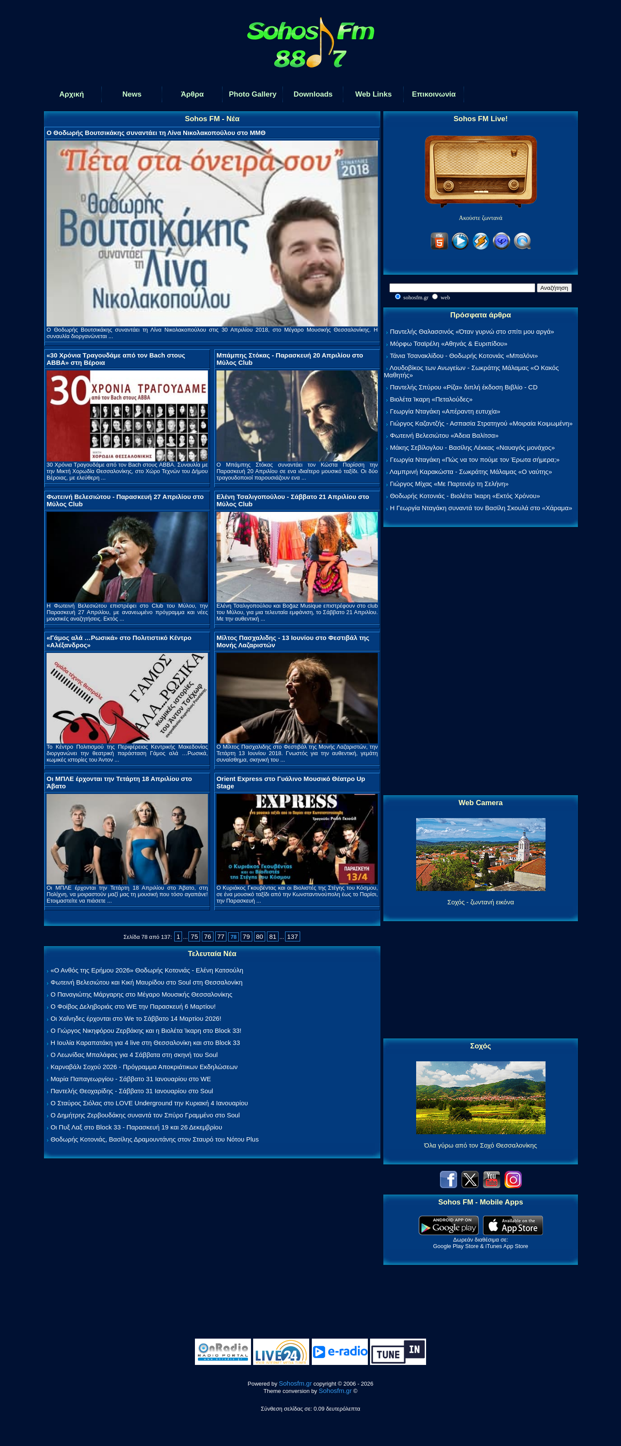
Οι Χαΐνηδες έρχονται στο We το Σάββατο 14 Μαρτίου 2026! (135, 1018)
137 (292, 936)
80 (259, 936)
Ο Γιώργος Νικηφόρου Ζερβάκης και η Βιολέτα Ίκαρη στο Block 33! (146, 1030)
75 (194, 936)
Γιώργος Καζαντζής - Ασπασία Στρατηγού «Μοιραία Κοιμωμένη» (481, 423)
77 (221, 936)
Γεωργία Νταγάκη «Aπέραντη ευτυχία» (445, 411)
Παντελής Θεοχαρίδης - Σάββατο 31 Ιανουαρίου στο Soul (131, 1091)
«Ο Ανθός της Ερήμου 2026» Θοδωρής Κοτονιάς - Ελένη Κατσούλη (146, 970)
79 (246, 936)
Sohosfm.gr (295, 1383)
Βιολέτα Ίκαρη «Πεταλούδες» (431, 399)
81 (272, 936)
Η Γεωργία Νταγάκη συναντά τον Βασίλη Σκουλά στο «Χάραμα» (481, 507)
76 (207, 936)
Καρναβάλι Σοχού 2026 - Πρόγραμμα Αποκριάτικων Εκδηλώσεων (144, 1066)
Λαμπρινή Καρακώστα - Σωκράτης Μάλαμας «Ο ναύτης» (470, 471)
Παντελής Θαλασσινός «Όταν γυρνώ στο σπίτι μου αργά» (472, 331)
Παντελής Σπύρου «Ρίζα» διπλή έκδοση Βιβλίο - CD (463, 387)
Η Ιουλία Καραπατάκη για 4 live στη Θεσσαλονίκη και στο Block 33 (145, 1042)
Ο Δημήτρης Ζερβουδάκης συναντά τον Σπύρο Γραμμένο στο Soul (145, 1115)
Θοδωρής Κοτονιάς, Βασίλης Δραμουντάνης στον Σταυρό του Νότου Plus (154, 1139)
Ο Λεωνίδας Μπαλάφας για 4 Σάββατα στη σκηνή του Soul (134, 1054)
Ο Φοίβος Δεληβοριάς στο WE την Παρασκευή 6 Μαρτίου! (133, 1006)
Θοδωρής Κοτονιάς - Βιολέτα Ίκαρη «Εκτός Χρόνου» (465, 495)
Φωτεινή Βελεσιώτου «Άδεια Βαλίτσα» (444, 435)
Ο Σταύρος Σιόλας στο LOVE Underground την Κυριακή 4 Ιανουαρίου (149, 1103)
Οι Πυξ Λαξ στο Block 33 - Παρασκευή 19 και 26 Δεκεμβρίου (136, 1127)
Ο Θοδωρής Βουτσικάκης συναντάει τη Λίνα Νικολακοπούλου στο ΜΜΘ (156, 132)
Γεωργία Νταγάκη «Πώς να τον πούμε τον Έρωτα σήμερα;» (475, 459)
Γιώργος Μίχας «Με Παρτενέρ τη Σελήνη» (449, 483)
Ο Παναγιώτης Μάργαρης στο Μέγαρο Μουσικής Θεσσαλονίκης (141, 994)
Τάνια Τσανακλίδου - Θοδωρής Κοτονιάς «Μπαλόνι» (464, 355)
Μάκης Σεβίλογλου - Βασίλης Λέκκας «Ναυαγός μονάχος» (472, 447)
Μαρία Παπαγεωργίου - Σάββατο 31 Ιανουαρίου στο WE (130, 1078)
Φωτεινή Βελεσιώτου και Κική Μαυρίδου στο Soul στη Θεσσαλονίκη (146, 982)
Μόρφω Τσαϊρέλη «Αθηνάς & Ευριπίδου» (448, 343)
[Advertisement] (481, 661)
